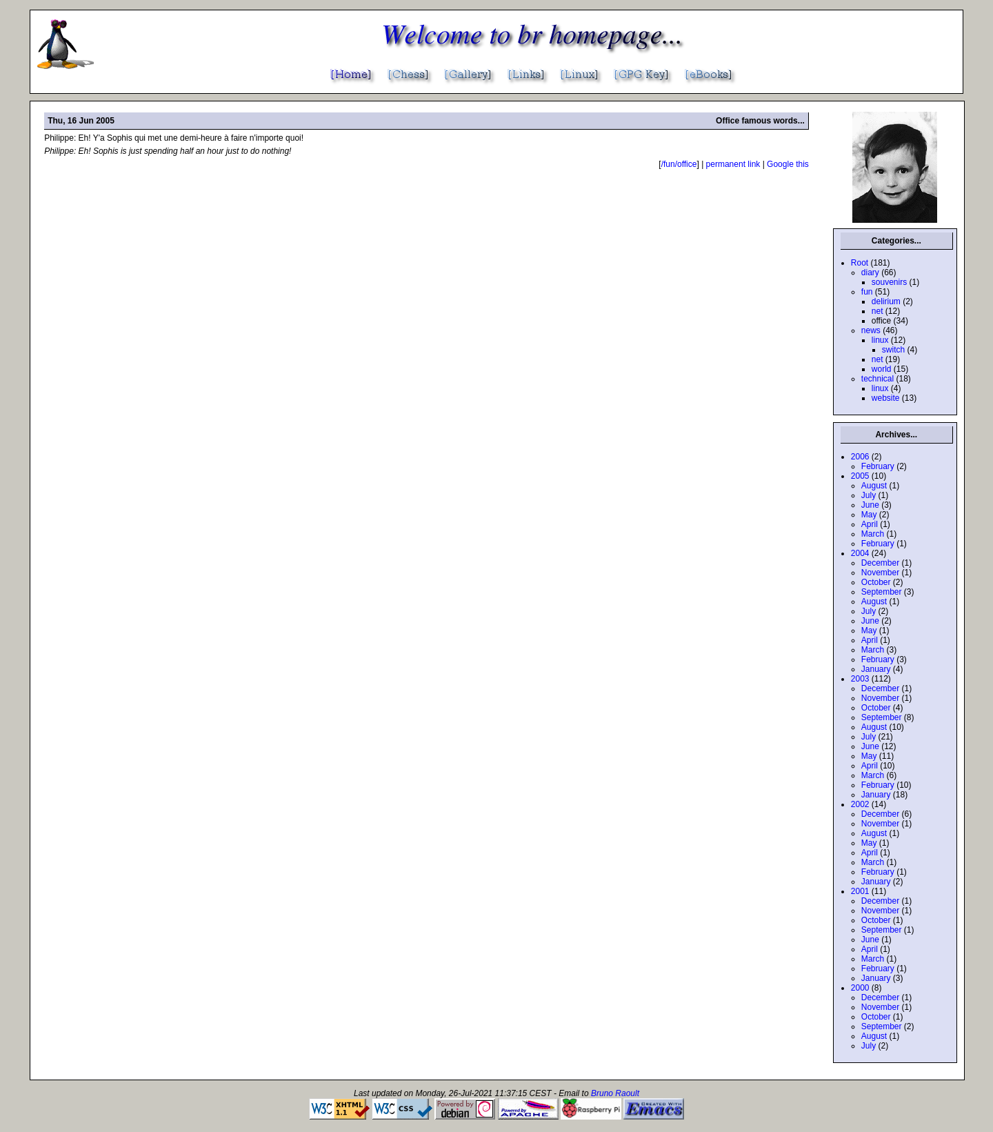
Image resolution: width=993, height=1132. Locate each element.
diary (870, 272)
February (877, 466)
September (881, 592)
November (880, 572)
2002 (860, 804)
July (868, 495)
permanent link (733, 164)
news (871, 330)
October (876, 582)
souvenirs (889, 282)
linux (880, 340)
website (886, 398)
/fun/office (679, 164)
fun (867, 292)
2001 (860, 891)
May (869, 514)
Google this (788, 164)
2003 (860, 679)
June (870, 505)
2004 (860, 553)
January (876, 669)
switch (893, 350)
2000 (860, 988)
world (882, 369)
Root (859, 263)
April (869, 524)
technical (877, 379)
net (877, 311)
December (880, 563)
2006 (860, 456)
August (874, 485)
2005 (860, 476)
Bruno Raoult (615, 1093)
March (872, 534)
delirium (886, 301)
